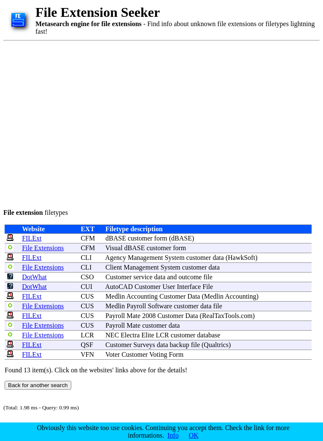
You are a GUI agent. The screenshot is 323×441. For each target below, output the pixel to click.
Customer (118, 277)
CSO (87, 277)
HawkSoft (241, 257)
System (174, 257)
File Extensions (43, 247)
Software (160, 306)
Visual (114, 247)
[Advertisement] (79, 123)
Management (145, 257)
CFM (88, 238)
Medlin (115, 296)
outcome (190, 277)
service (142, 277)
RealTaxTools (220, 315)
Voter (112, 354)
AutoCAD (119, 286)
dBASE (115, 238)
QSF (87, 344)
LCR (87, 335)
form (160, 238)
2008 (149, 315)
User (168, 286)
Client (113, 267)
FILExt (31, 238)
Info (173, 435)
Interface (189, 286)
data (218, 257)
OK (194, 435)
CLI (86, 257)
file (207, 277)
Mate (133, 315)
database (208, 335)
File (207, 286)
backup (179, 344)
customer (140, 238)
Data (193, 296)
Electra (130, 335)
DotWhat (34, 277)
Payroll (136, 306)
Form (176, 354)
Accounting (142, 296)
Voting (158, 354)
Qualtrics (216, 344)
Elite (147, 335)
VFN (87, 354)
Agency (115, 257)
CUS (87, 296)
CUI (86, 286)
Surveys (144, 344)
